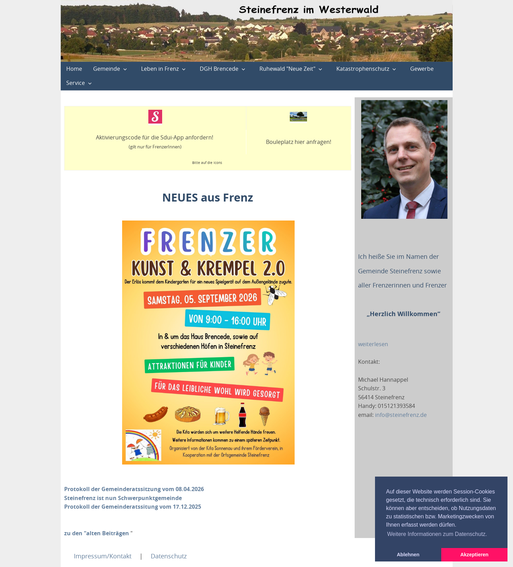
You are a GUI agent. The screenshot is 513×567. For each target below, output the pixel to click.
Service (75, 83)
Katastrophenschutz (362, 68)
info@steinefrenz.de (401, 415)
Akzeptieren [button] (474, 554)
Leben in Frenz (160, 68)
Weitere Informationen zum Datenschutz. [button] (437, 534)
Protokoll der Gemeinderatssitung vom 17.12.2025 (132, 506)
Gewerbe (422, 68)
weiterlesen (373, 344)
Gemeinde (106, 68)
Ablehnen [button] (408, 554)
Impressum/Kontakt (102, 556)
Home (74, 68)
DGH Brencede (219, 68)
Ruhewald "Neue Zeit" (287, 68)
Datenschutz (169, 556)
